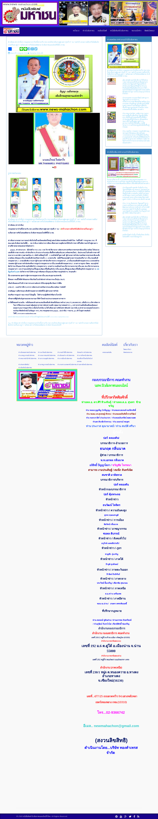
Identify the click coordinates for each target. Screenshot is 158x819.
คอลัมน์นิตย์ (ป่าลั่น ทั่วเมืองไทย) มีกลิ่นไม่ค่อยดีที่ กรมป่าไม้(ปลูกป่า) (136, 235)
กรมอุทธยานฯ (32, 323)
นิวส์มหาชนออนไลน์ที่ (53, 325)
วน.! (76, 323)
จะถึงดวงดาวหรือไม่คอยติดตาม (35, 325)
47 (74, 323)
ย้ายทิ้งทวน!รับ (42, 323)
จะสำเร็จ (81, 323)
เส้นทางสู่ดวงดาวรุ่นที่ (65, 323)
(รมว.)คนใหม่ (52, 323)
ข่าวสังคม (15, 323)
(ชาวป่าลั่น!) (23, 323)
